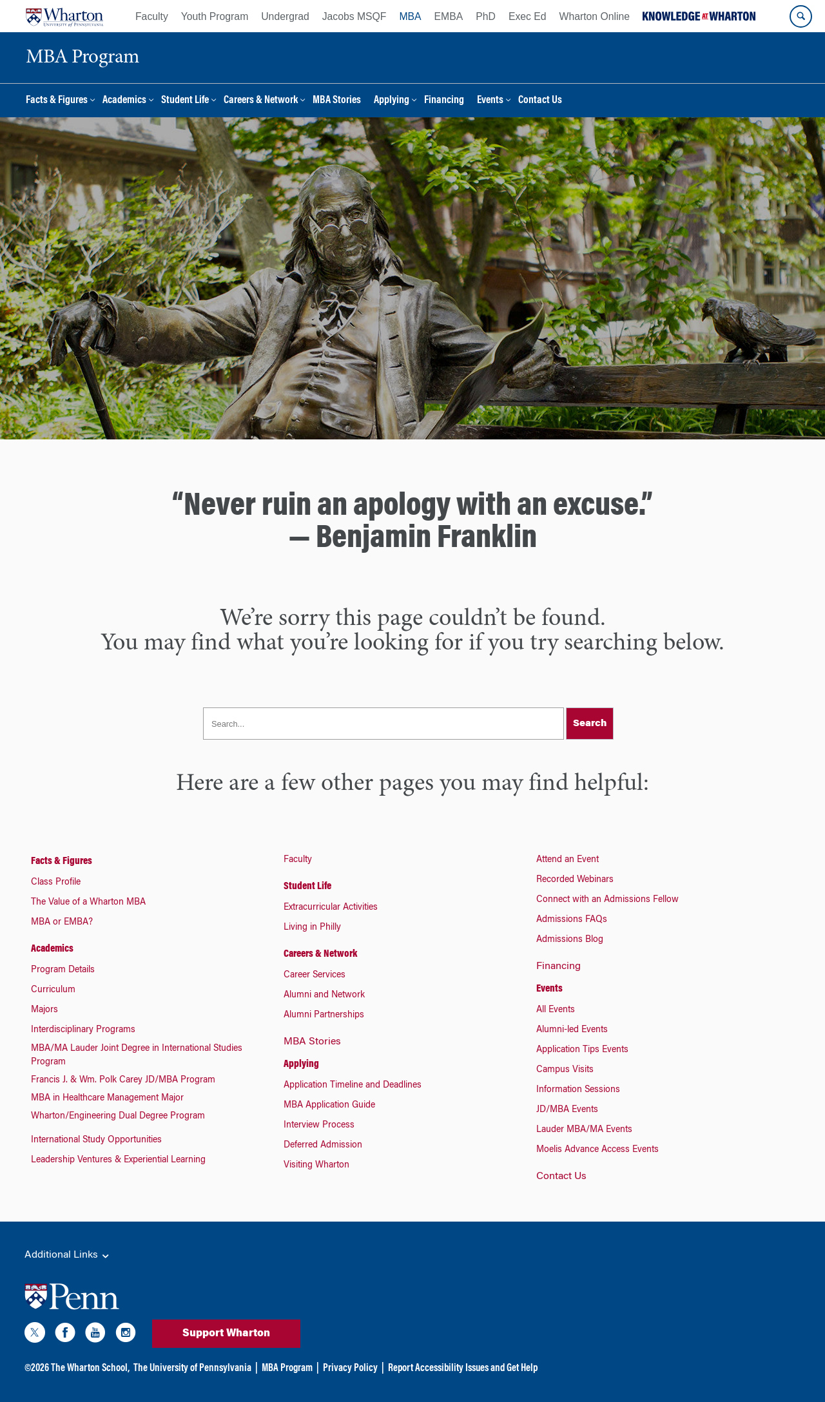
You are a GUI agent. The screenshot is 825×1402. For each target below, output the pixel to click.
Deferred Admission (323, 1145)
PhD (486, 16)
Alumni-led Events (572, 1030)
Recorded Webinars (575, 880)
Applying (391, 100)
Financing (444, 100)
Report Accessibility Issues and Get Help (463, 1368)
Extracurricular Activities (331, 907)
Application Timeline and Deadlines (353, 1085)
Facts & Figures (57, 100)
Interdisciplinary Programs (83, 1030)
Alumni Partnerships (324, 1015)
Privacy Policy (350, 1368)
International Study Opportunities (96, 1140)
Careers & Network (261, 100)
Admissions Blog (569, 940)
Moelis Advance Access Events (597, 1150)
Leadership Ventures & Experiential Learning (118, 1160)
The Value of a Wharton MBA (88, 902)
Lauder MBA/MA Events (584, 1130)
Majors (44, 1010)
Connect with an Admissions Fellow (607, 900)
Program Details (63, 970)
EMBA (448, 16)
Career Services (314, 975)
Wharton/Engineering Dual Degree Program (118, 1116)
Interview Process (319, 1125)
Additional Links (67, 1256)
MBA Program (287, 1368)
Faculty (151, 16)
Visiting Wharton (316, 1165)
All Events (555, 1010)
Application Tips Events (582, 1050)
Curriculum (53, 990)
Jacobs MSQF (354, 16)
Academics (124, 100)
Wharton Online (594, 16)
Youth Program (214, 16)
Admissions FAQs (571, 920)
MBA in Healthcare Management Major (107, 1098)
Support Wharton (226, 1334)
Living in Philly (312, 927)
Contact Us (540, 100)
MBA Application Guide (329, 1105)
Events (490, 100)
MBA (410, 16)
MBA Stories (337, 100)
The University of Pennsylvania (192, 1368)
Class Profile (56, 882)
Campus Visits (565, 1070)
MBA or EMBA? (62, 922)
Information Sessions (578, 1090)
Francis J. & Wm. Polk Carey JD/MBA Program (123, 1080)
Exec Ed (528, 16)
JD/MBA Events (567, 1110)
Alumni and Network (324, 995)
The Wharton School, (90, 1368)
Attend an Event (567, 860)
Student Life (185, 100)
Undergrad (285, 16)
